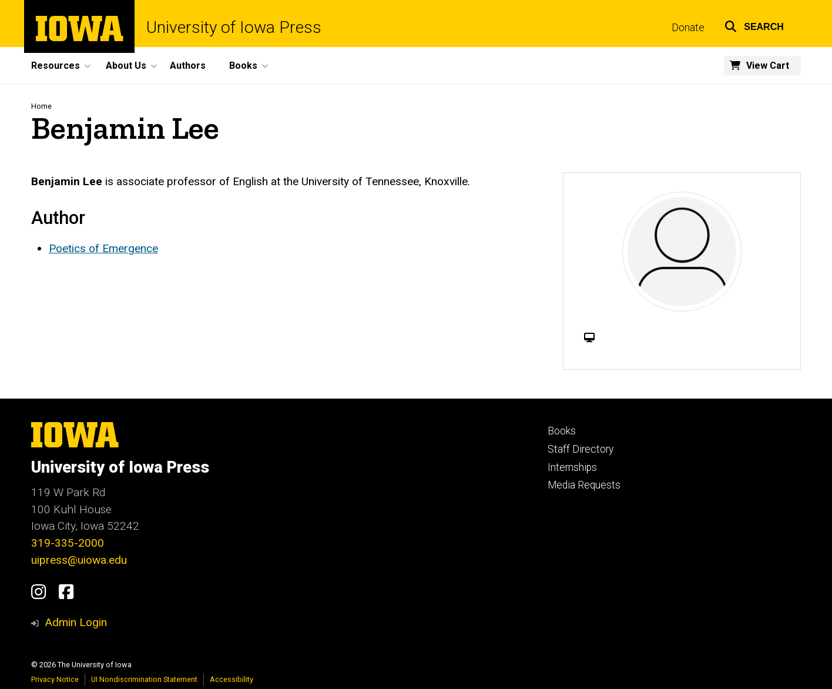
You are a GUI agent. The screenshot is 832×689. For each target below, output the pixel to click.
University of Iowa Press (233, 27)
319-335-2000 (67, 543)
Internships (572, 467)
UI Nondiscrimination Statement (144, 679)
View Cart (767, 65)
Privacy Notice (55, 679)
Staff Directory (580, 449)
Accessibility (231, 679)
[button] (754, 25)
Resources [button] (55, 65)
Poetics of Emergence (103, 248)
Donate (688, 28)
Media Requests (584, 485)
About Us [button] (126, 65)
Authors (188, 65)
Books (562, 431)
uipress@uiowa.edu (79, 560)
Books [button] (243, 65)
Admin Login (76, 622)
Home (41, 106)
